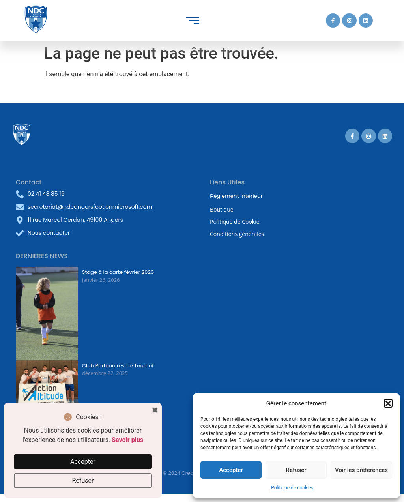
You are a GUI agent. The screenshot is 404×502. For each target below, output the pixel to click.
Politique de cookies (292, 488)
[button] (388, 403)
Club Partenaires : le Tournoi (117, 365)
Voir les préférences (361, 470)
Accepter (231, 470)
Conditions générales (237, 234)
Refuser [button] (83, 480)
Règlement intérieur (236, 196)
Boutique (222, 209)
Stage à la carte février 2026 (118, 272)
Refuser (296, 470)
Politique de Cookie (235, 221)
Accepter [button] (82, 461)
